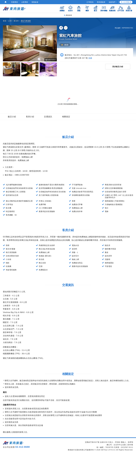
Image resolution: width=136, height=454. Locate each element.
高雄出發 (129, 8)
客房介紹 (30, 117)
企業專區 (24, 2)
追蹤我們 (113, 2)
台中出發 (120, 8)
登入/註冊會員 (126, 2)
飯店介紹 (12, 117)
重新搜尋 (68, 15)
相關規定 (66, 117)
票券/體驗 (103, 8)
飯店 (95, 8)
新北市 (16, 21)
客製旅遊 (35, 2)
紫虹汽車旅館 (26, 21)
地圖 (90, 58)
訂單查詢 (90, 2)
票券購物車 (101, 2)
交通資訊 (48, 117)
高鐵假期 (112, 8)
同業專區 (14, 2)
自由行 (70, 8)
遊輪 (78, 8)
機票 (87, 8)
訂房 (10, 21)
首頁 (4, 21)
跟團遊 (62, 8)
